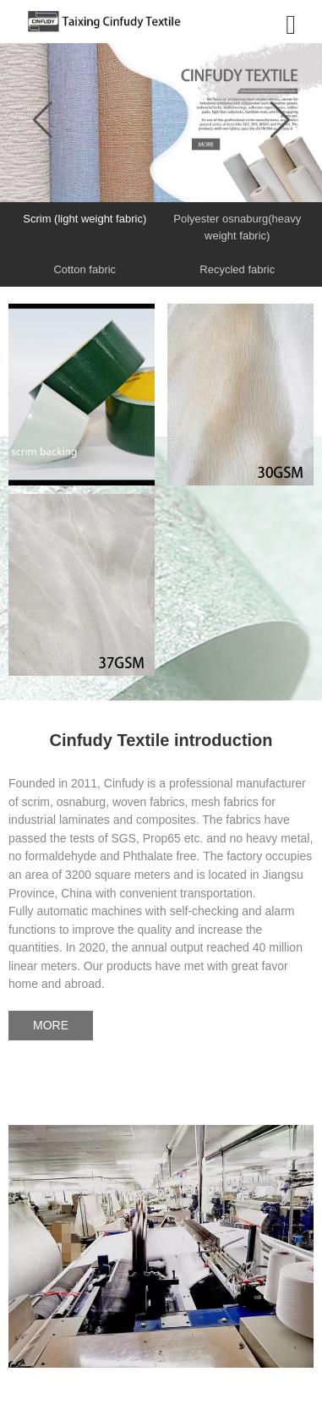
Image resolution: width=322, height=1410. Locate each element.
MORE (50, 1025)
